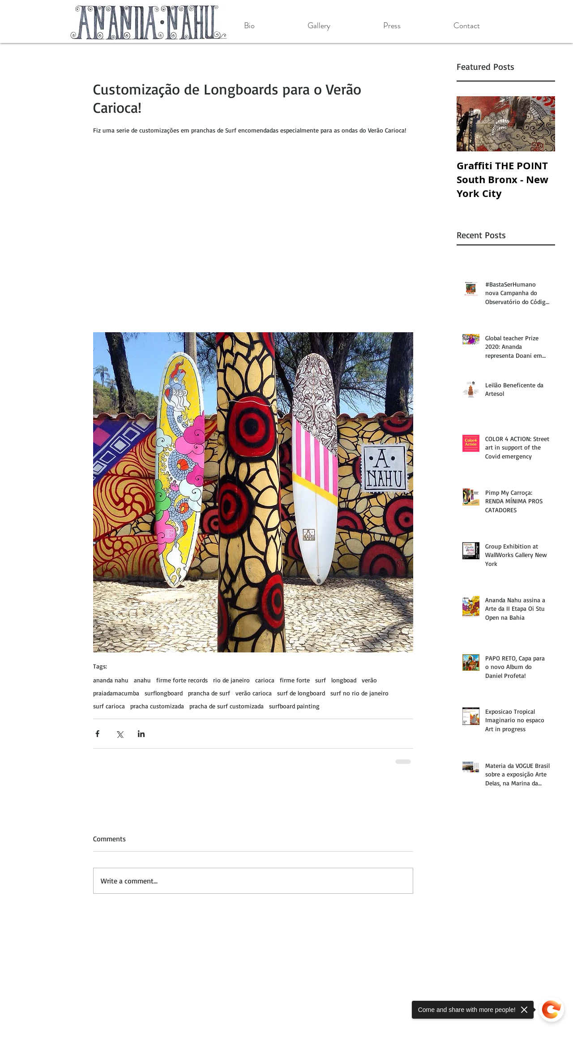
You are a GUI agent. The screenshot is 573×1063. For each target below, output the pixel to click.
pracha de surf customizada (226, 706)
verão (369, 680)
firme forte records (182, 680)
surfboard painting (294, 706)
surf (320, 680)
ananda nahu (110, 680)
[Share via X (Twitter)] (119, 733)
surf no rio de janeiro (359, 693)
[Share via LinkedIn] (141, 733)
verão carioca (253, 693)
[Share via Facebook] (97, 733)
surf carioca (109, 706)
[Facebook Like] (129, 947)
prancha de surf (209, 693)
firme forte (295, 680)
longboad (343, 680)
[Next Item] (541, 124)
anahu (142, 680)
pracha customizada (157, 706)
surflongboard (164, 693)
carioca (264, 680)
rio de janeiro (231, 680)
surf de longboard (301, 693)
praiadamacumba (116, 693)
